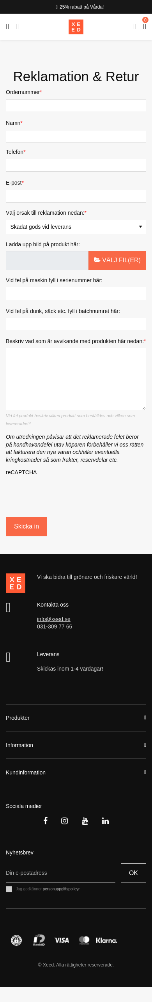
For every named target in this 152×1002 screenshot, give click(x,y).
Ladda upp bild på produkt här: (43, 244)
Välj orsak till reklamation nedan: (45, 213)
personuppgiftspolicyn (62, 889)
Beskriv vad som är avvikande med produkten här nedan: (75, 341)
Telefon (14, 152)
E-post (13, 183)
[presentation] (51, 494)
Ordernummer (23, 92)
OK (133, 873)
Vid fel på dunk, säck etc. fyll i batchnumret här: (63, 311)
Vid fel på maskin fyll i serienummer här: (54, 280)
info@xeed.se (54, 619)
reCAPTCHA (21, 472)
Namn (13, 123)
